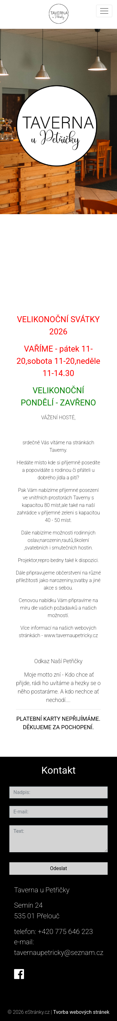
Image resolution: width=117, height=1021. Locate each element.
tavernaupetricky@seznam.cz (58, 952)
